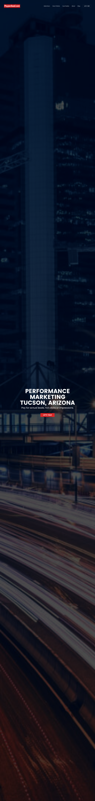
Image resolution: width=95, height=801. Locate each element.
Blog (79, 6)
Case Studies (65, 6)
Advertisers (47, 6)
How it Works (56, 6)
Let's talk (87, 6)
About (73, 6)
